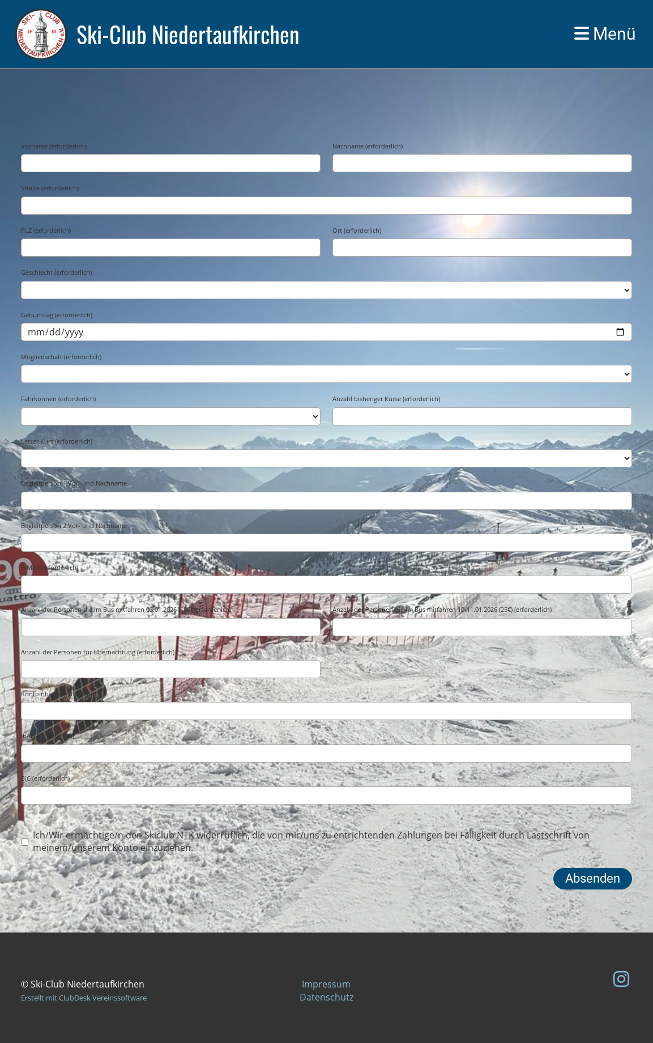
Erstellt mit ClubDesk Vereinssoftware (84, 998)
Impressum (326, 984)
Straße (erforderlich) (50, 188)
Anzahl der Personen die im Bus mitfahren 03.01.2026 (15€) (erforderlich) (126, 609)
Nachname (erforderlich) (367, 146)
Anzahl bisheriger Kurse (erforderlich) (386, 398)
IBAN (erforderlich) (47, 735)
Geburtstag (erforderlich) (56, 314)
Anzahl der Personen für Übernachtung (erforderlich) (97, 652)
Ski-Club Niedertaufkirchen (188, 34)
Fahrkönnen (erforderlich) (58, 398)
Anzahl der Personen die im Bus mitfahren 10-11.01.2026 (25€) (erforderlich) (442, 609)
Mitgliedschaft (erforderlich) (61, 356)
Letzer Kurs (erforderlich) (56, 441)
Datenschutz (326, 997)
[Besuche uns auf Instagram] (621, 979)
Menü (605, 34)
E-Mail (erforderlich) (49, 567)
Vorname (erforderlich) (54, 146)
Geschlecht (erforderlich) (56, 272)
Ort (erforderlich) (356, 230)
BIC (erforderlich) (45, 778)
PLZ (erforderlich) (46, 230)
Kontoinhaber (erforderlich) (61, 693)
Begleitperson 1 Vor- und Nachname (74, 483)
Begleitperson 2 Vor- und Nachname (74, 525)
